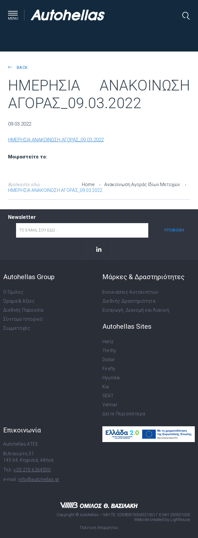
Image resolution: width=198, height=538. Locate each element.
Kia (105, 386)
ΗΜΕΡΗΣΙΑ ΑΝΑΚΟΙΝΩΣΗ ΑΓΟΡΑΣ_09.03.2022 (56, 140)
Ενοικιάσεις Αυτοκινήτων (130, 292)
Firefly (109, 368)
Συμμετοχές (16, 328)
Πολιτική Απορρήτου (99, 527)
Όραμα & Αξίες (19, 301)
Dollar (108, 359)
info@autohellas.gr (38, 479)
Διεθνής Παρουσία (23, 310)
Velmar (109, 404)
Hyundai (111, 377)
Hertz (108, 341)
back (18, 67)
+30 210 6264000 (32, 469)
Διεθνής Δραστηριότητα (128, 301)
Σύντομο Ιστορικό (23, 319)
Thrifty (109, 350)
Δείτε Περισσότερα (123, 413)
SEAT (108, 395)
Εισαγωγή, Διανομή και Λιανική (135, 310)
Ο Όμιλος (13, 292)
